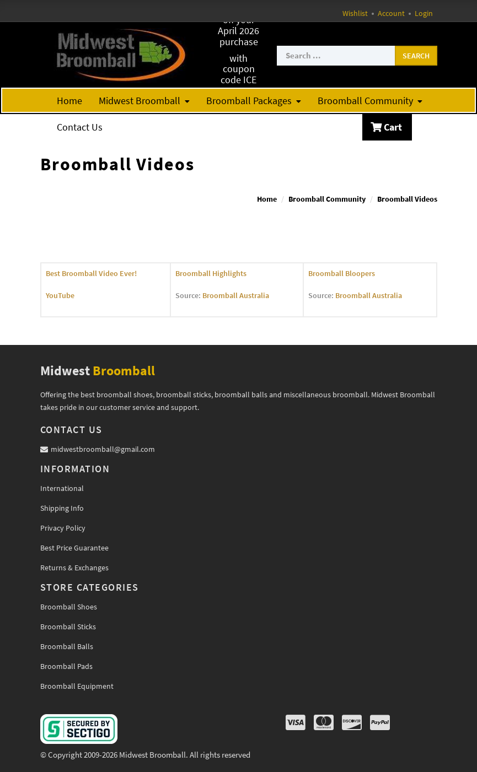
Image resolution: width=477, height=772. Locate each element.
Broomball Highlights (210, 273)
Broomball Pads (66, 666)
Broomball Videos (407, 199)
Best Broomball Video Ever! (91, 273)
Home (69, 100)
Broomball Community (370, 100)
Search (416, 56)
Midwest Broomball (144, 100)
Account (391, 13)
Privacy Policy (62, 528)
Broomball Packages (253, 100)
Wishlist (355, 13)
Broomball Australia (235, 295)
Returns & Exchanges (74, 568)
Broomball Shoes (68, 607)
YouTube (60, 295)
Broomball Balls (66, 646)
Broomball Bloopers (341, 273)
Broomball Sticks (68, 626)
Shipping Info (62, 508)
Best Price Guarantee (74, 548)
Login (424, 13)
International (62, 488)
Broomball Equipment (77, 686)
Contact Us (80, 127)
